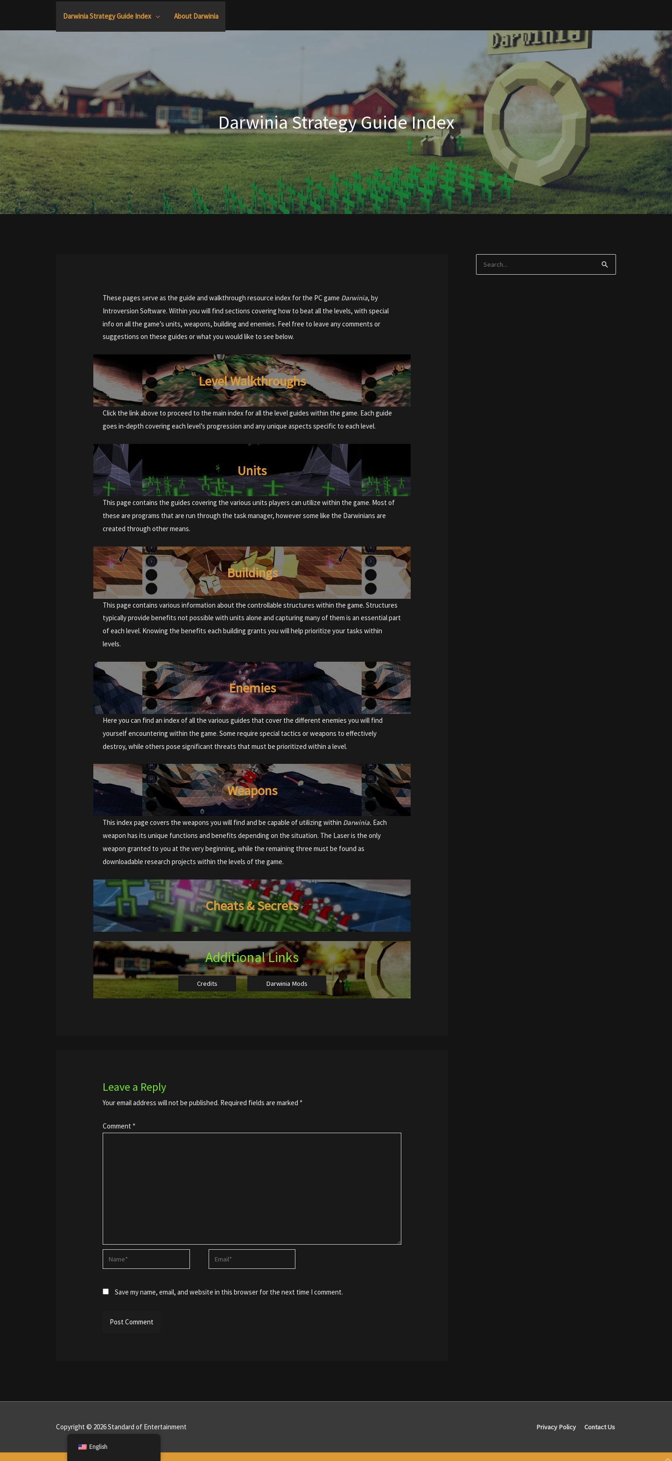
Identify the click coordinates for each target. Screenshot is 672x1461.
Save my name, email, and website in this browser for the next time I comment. (229, 1296)
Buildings (252, 572)
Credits (206, 983)
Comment (119, 1126)
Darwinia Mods (287, 983)
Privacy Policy (554, 1431)
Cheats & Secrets (252, 905)
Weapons (252, 790)
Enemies (252, 687)
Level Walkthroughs (252, 380)
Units (252, 470)
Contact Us (599, 1431)
